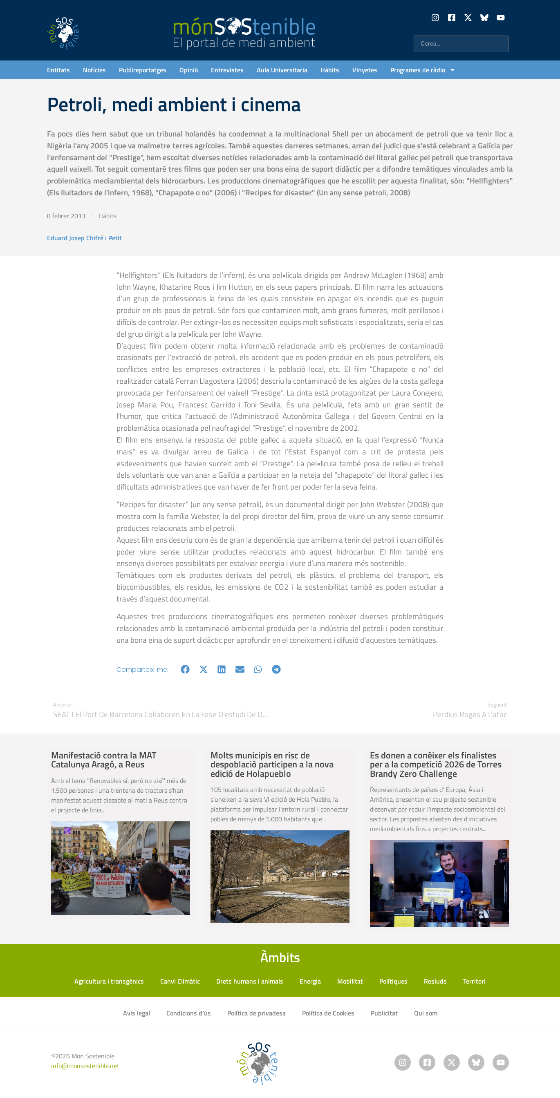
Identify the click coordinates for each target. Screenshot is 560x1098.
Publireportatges (142, 70)
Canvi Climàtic (180, 981)
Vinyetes (364, 70)
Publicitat (384, 1013)
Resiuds (435, 981)
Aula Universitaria (282, 70)
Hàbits (329, 70)
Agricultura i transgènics (109, 981)
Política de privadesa (256, 1013)
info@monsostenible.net (85, 1066)
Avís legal (136, 1013)
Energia (310, 981)
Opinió (188, 70)
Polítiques (393, 981)
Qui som (425, 1013)
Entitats (58, 70)
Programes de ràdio (423, 70)
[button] (185, 669)
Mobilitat (350, 981)
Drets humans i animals (249, 981)
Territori (474, 981)
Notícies (94, 70)
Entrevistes (227, 70)
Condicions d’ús (188, 1013)
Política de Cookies (328, 1013)
